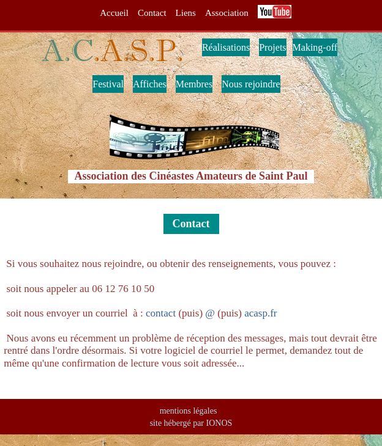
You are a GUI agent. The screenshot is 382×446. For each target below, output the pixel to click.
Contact (152, 13)
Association (227, 13)
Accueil (114, 13)
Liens (186, 13)
